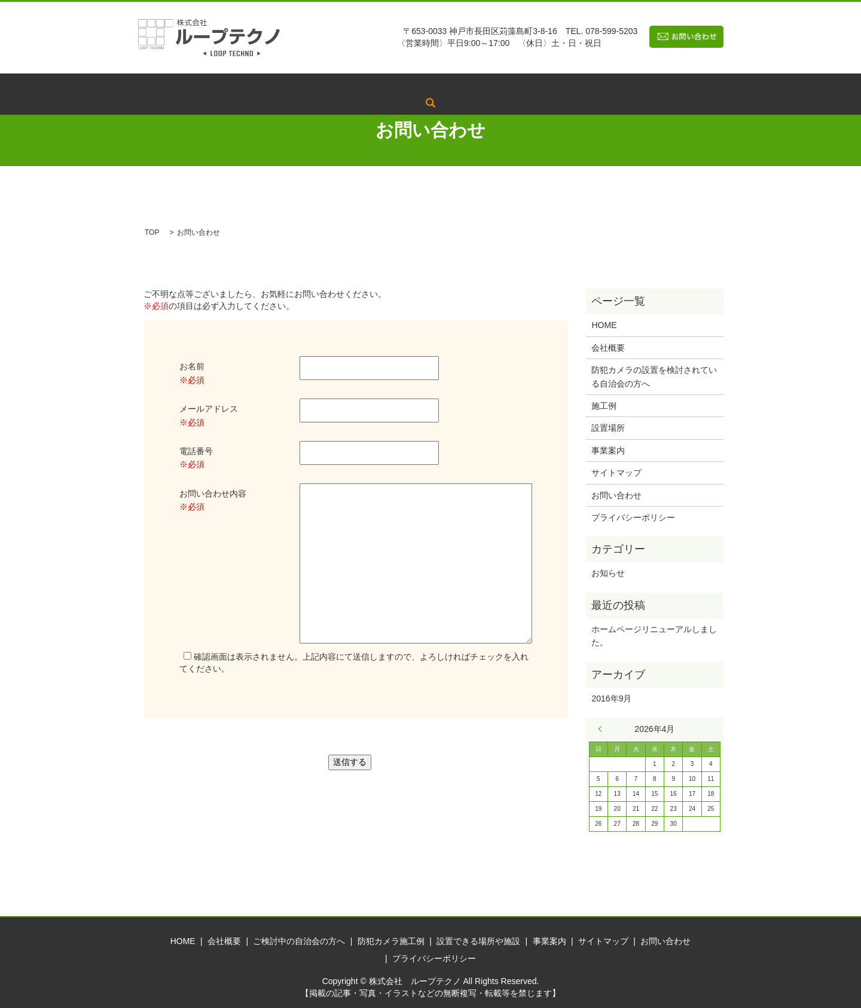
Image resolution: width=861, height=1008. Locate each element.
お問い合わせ (616, 495)
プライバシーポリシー (633, 517)
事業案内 (625, 85)
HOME (603, 325)
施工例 (603, 405)
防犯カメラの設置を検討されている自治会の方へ (654, 376)
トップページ (206, 85)
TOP (152, 232)
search (671, 85)
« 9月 (603, 729)
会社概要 (268, 85)
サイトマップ (616, 472)
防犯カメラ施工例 (450, 85)
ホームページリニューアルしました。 (654, 635)
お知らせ (608, 573)
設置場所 (608, 428)
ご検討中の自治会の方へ (351, 85)
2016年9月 (611, 698)
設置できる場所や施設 (546, 85)
